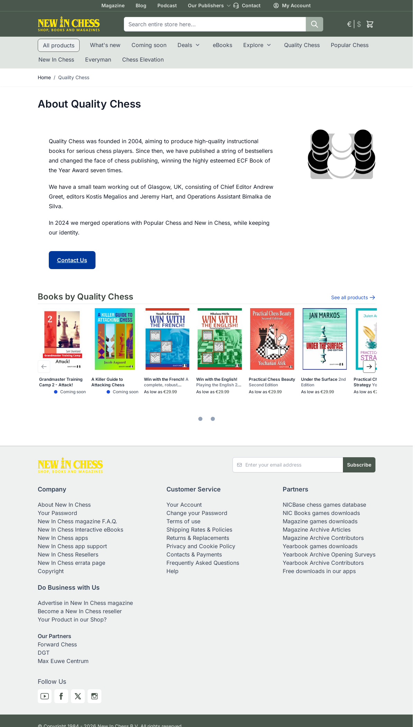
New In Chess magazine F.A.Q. (77, 521)
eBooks (222, 45)
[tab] (200, 419)
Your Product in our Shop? (72, 619)
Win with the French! (166, 382)
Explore (253, 45)
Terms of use (183, 521)
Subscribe (359, 465)
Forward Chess (57, 644)
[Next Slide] (369, 366)
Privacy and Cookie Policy (200, 546)
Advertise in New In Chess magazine (85, 602)
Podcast (167, 5)
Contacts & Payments (194, 554)
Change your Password (196, 512)
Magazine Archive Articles (317, 529)
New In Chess (56, 59)
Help (172, 571)
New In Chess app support (72, 546)
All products (58, 45)
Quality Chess (302, 45)
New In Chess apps (63, 537)
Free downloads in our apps (319, 571)
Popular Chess (350, 45)
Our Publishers (206, 5)
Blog (141, 5)
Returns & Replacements (197, 537)
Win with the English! (219, 382)
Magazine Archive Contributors (323, 537)
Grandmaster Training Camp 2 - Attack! (61, 382)
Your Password (57, 512)
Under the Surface (323, 382)
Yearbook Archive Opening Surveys (329, 554)
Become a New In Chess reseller (80, 611)
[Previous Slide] (44, 366)
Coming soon (148, 45)
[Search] (314, 24)
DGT (43, 652)
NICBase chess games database (324, 504)
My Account (292, 5)
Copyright (51, 571)
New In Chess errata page (71, 562)
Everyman (98, 59)
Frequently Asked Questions (202, 562)
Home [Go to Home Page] (44, 77)
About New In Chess (64, 504)
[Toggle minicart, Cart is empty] (369, 24)
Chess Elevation (143, 59)
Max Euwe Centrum (63, 660)
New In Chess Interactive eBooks (80, 529)
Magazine (113, 5)
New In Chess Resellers (68, 554)
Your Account (184, 504)
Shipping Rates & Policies (199, 529)
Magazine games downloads (320, 521)
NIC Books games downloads (321, 512)
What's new (105, 45)
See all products (353, 297)
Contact (247, 5)
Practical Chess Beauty (272, 382)
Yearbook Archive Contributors (323, 562)
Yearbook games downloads (320, 546)
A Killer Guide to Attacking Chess (108, 382)
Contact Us (72, 260)
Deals (185, 45)
